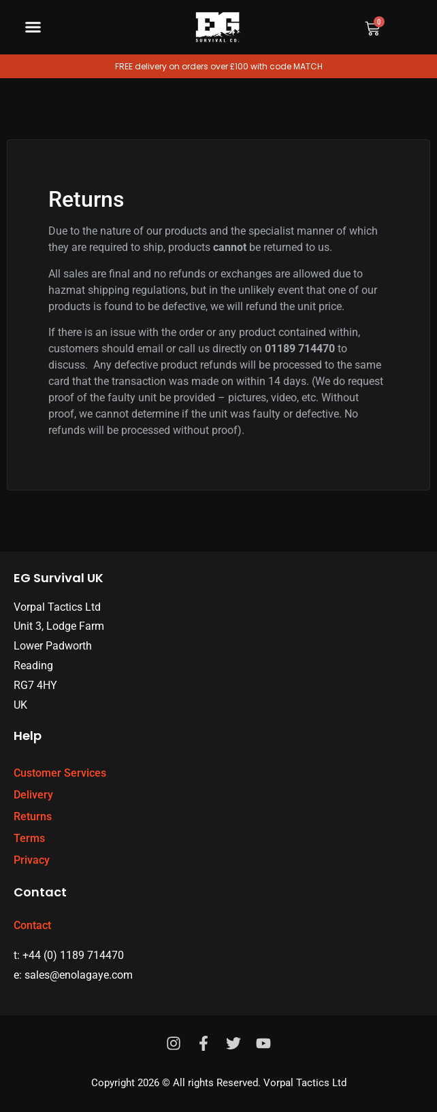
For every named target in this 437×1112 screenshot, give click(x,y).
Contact (32, 925)
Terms (29, 838)
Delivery (33, 794)
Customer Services (60, 772)
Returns (33, 816)
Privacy (32, 860)
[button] (33, 27)
